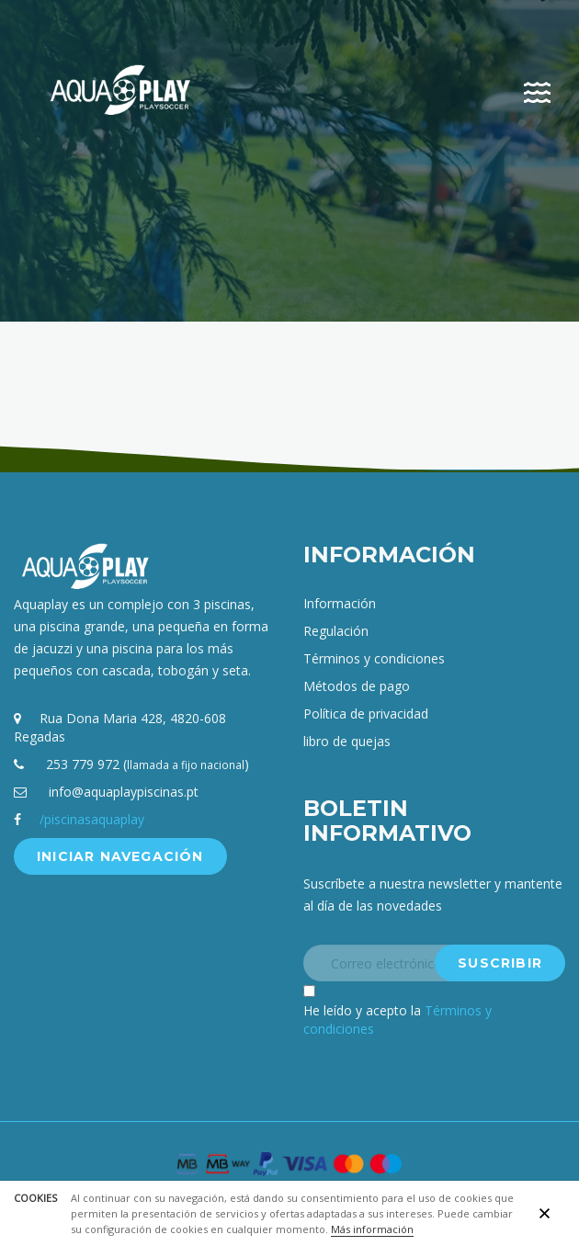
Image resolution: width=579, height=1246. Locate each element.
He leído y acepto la (397, 1019)
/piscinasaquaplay (92, 819)
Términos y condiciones (374, 658)
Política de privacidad (365, 713)
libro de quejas (347, 741)
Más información (372, 1229)
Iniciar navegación (120, 856)
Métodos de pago (356, 686)
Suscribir (500, 963)
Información (339, 603)
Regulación (336, 631)
